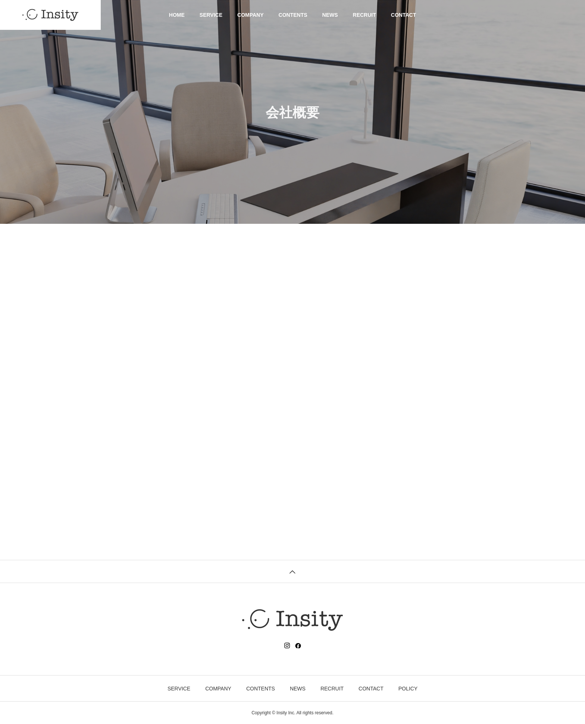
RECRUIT (364, 15)
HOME (177, 15)
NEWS (330, 15)
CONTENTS (293, 15)
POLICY (407, 689)
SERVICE (211, 15)
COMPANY (250, 15)
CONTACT (403, 15)
